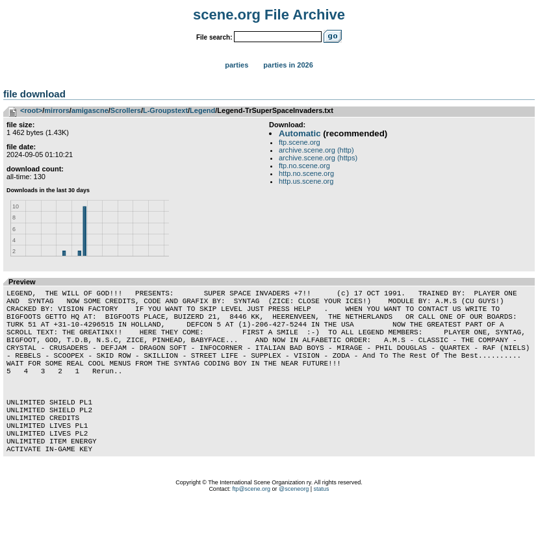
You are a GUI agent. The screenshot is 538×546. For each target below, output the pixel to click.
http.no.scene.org (306, 173)
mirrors (57, 110)
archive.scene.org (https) (318, 158)
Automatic (299, 133)
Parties (236, 65)
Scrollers (125, 110)
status (321, 530)
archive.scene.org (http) (316, 150)
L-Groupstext (165, 110)
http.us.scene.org (306, 181)
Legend (202, 110)
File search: (214, 37)
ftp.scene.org (299, 142)
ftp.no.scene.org (304, 165)
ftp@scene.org (251, 530)
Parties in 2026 (288, 65)
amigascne (90, 110)
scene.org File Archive (269, 14)
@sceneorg (294, 530)
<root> (31, 110)
